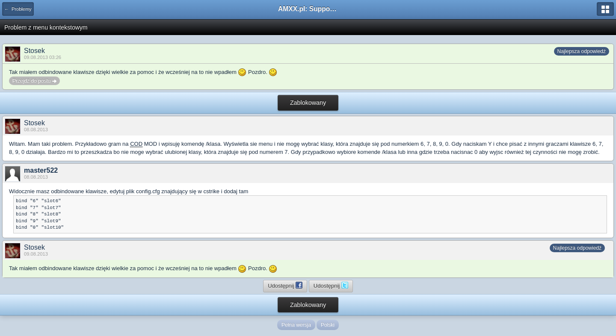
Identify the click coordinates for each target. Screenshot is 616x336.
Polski (328, 325)
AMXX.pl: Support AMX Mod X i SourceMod (308, 8)
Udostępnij (285, 285)
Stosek (34, 50)
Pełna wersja (296, 325)
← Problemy (18, 9)
